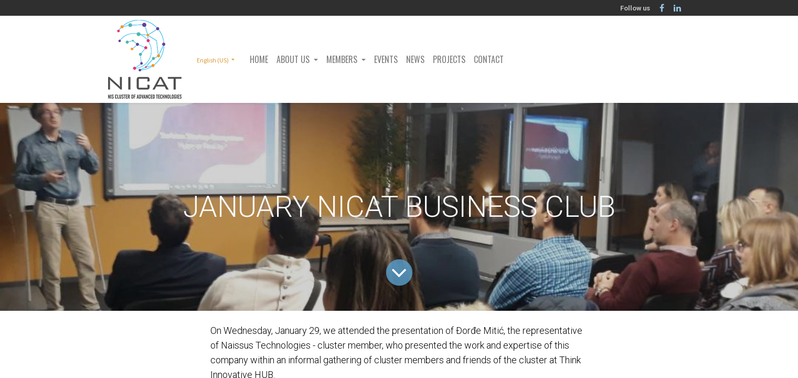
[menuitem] (259, 59)
